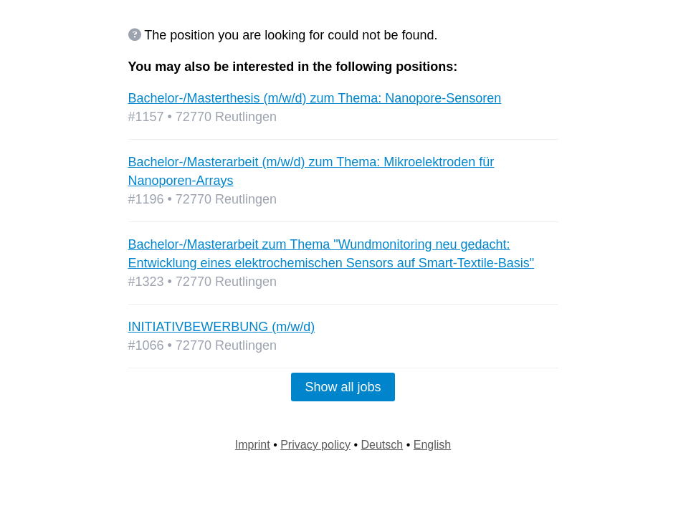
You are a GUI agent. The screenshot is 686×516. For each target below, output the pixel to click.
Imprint (252, 445)
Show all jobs (343, 387)
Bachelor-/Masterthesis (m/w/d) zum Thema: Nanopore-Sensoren (315, 98)
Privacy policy (315, 445)
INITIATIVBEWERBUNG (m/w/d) (221, 327)
